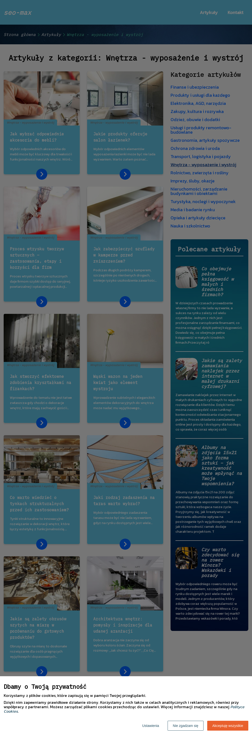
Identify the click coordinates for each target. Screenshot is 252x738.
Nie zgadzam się (185, 726)
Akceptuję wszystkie (227, 726)
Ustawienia (150, 726)
